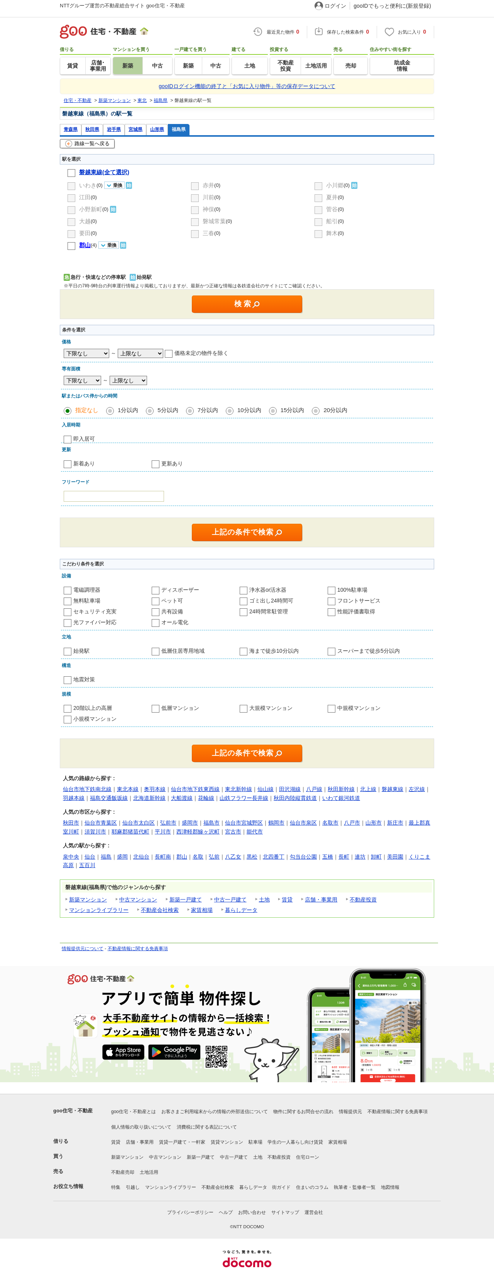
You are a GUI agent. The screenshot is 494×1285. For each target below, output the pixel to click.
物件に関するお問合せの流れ (303, 1111)
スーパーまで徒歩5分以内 (368, 651)
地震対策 (84, 679)
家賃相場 (202, 910)
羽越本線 (74, 798)
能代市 (255, 831)
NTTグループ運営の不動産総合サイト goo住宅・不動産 (122, 5)
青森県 (71, 129)
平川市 (163, 831)
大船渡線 (182, 798)
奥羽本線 (155, 789)
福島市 (211, 823)
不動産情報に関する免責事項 (138, 948)
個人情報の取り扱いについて (141, 1127)
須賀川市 (95, 831)
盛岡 (122, 857)
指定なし (86, 410)
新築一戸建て (185, 899)
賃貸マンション (227, 1142)
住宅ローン (307, 1157)
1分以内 (128, 410)
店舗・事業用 (321, 899)
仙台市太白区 (138, 823)
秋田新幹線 (341, 789)
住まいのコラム (312, 1187)
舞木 (332, 233)
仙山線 (265, 789)
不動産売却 (122, 1172)
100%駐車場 (352, 590)
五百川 (87, 865)
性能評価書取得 (356, 611)
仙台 (90, 857)
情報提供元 (350, 1111)
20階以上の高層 (92, 708)
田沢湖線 (290, 789)
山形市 (373, 823)
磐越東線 (392, 789)
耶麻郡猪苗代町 (130, 831)
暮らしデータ (241, 910)
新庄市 (395, 823)
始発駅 (81, 651)
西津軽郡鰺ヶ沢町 (198, 831)
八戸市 (352, 823)
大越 (85, 221)
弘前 (214, 857)
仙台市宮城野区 (244, 823)
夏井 (332, 197)
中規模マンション (359, 708)
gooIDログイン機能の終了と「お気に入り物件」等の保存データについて (247, 86)
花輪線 (206, 798)
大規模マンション (271, 708)
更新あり (172, 463)
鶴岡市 (276, 823)
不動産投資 (363, 899)
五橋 (327, 857)
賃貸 (287, 899)
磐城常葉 (214, 221)
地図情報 (390, 1187)
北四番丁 (273, 857)
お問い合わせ (252, 1212)
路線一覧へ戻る (87, 143)
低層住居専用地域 (183, 651)
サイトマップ (285, 1212)
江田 (85, 197)
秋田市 (71, 823)
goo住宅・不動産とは (133, 1111)
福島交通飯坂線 (109, 798)
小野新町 (90, 209)
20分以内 (335, 410)
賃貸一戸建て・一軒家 (182, 1142)
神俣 (208, 209)
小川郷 (334, 185)
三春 (208, 233)
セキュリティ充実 (95, 611)
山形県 (157, 129)
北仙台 (141, 857)
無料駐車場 (86, 601)
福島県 (179, 129)
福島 (106, 857)
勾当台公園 (303, 857)
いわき (87, 185)
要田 (85, 233)
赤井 (208, 185)
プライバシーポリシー (190, 1212)
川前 (208, 197)
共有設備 (172, 611)
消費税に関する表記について (207, 1127)
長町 (343, 857)
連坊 (360, 857)
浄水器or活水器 (267, 590)
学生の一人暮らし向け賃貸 (295, 1142)
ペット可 (172, 601)
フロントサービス (359, 601)
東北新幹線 (238, 789)
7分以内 (208, 410)
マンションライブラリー (99, 910)
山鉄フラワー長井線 (244, 798)
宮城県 (135, 129)
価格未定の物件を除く (201, 353)
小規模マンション (95, 719)
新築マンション (88, 899)
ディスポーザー (180, 590)
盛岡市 (190, 823)
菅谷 (332, 209)
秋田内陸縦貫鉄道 (295, 798)
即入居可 (84, 439)
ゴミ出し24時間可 (271, 601)
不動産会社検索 (160, 910)
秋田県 (92, 129)
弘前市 (168, 823)
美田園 (395, 857)
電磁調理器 (86, 590)
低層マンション (180, 708)
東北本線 (128, 789)
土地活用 (149, 1172)
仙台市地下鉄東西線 (195, 789)
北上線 (368, 789)
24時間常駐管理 (268, 611)
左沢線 (417, 789)
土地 (264, 899)
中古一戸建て (230, 899)
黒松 (252, 857)
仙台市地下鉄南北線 (87, 789)
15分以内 (293, 410)
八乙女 (233, 857)
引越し (133, 1187)
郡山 (181, 857)
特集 (115, 1187)
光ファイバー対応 (95, 622)
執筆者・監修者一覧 (355, 1187)
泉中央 (71, 857)
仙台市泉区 (303, 823)
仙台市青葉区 (101, 823)
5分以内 (167, 410)
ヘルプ (226, 1212)
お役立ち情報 (68, 1186)
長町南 (163, 857)
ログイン (335, 6)
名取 (198, 857)
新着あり (84, 463)
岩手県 (114, 129)
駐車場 (255, 1142)
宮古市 (233, 831)
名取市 (330, 823)
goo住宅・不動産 (73, 1111)
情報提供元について (82, 948)
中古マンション (138, 899)
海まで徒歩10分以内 (274, 651)
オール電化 (174, 622)
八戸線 (314, 789)
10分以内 (249, 410)
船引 (332, 221)
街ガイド (281, 1187)
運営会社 (314, 1212)
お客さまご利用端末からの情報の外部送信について (214, 1111)
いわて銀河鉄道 (341, 798)
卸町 (376, 857)
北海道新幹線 (149, 798)
